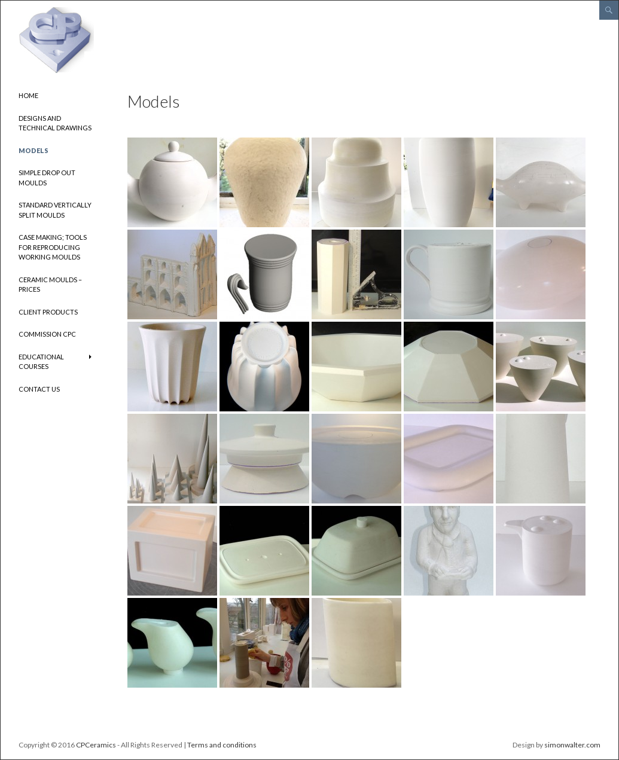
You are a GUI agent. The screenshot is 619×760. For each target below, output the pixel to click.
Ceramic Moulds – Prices (50, 285)
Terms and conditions (222, 744)
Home (28, 95)
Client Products (48, 312)
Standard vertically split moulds (55, 210)
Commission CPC (47, 334)
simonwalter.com (572, 744)
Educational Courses (41, 362)
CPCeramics (96, 744)
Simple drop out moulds (47, 178)
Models (33, 150)
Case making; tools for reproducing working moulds (53, 247)
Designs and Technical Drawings (55, 123)
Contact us (39, 389)
